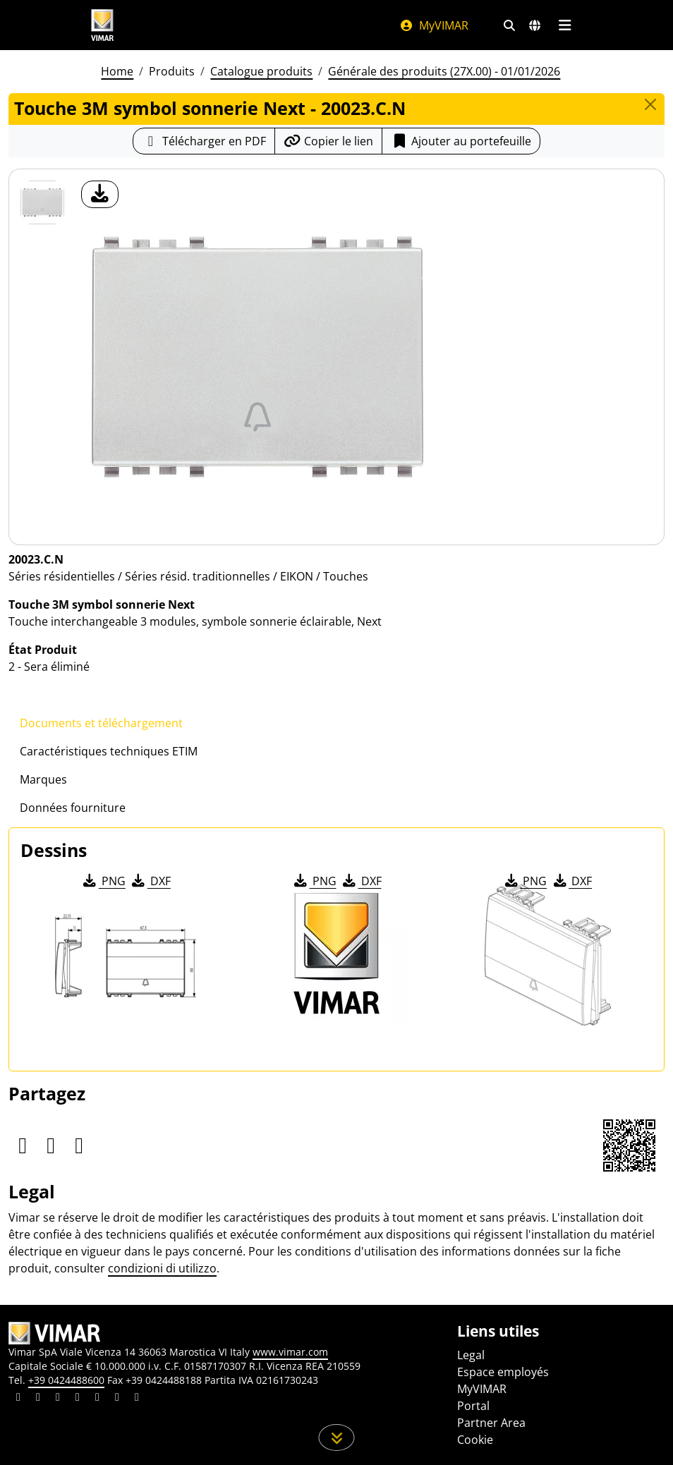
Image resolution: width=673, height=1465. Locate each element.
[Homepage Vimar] (102, 25)
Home (117, 71)
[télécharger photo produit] (100, 194)
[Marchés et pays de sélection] (535, 25)
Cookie (475, 1439)
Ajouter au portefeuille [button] (461, 141)
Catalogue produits (261, 71)
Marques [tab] (43, 779)
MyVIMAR (433, 25)
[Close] (650, 104)
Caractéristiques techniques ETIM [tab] (109, 751)
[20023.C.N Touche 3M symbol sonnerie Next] (42, 202)
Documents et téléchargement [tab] (101, 723)
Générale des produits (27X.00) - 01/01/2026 (444, 71)
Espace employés (503, 1372)
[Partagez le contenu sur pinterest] (58, 1399)
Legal (471, 1355)
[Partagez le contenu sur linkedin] (18, 1399)
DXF (150, 881)
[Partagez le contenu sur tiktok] (137, 1399)
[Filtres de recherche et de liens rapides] (509, 25)
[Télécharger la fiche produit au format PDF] (204, 141)
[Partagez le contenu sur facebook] (38, 1399)
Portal (473, 1406)
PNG (103, 881)
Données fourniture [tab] (73, 807)
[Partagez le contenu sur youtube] (97, 1399)
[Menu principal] (564, 25)
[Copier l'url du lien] (328, 141)
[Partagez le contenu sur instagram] (78, 1399)
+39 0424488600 (66, 1380)
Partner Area (491, 1422)
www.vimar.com (290, 1351)
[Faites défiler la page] (337, 1437)
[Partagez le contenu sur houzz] (117, 1399)
